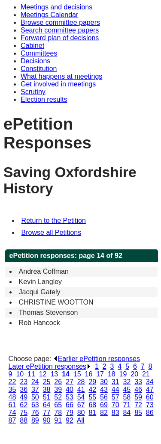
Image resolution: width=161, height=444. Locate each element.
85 (138, 412)
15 (77, 374)
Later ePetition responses (50, 366)
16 (89, 374)
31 (115, 381)
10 (20, 374)
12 (43, 374)
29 (92, 381)
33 (138, 381)
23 (23, 381)
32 (127, 381)
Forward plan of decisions (60, 37)
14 (66, 374)
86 (150, 412)
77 (47, 412)
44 (115, 389)
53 (69, 397)
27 (69, 381)
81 (92, 412)
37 (35, 389)
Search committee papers (60, 30)
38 (47, 389)
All (81, 420)
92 (69, 420)
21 (146, 374)
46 (138, 389)
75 (23, 412)
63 (35, 404)
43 (104, 389)
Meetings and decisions (56, 7)
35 (12, 389)
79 (69, 412)
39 (58, 389)
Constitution (39, 68)
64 (47, 404)
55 (92, 397)
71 (127, 404)
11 (31, 374)
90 (47, 420)
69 (104, 404)
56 (104, 397)
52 (58, 397)
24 (35, 381)
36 (23, 389)
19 (123, 374)
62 (23, 404)
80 (81, 412)
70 (115, 404)
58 (127, 397)
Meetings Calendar (49, 14)
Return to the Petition (53, 220)
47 (150, 389)
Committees (39, 53)
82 (104, 412)
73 (150, 404)
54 (81, 397)
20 (134, 374)
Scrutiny (33, 91)
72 (138, 404)
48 (12, 397)
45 (127, 389)
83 (115, 412)
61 (12, 404)
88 (23, 420)
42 (92, 389)
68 (92, 404)
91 (58, 420)
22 (12, 381)
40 (69, 389)
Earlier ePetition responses (96, 358)
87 (12, 420)
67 (81, 404)
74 (12, 412)
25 (47, 381)
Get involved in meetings (58, 84)
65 (58, 404)
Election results (44, 99)
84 (127, 412)
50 (35, 397)
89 (35, 420)
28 (81, 381)
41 (81, 389)
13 (54, 374)
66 (69, 404)
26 (58, 381)
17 (100, 374)
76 (35, 412)
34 (150, 381)
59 (138, 397)
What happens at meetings (61, 76)
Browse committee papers (60, 22)
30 (104, 381)
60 (150, 397)
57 (115, 397)
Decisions (35, 61)
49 (23, 397)
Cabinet (32, 45)
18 (111, 374)
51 (47, 397)
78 (58, 412)
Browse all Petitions (51, 232)
